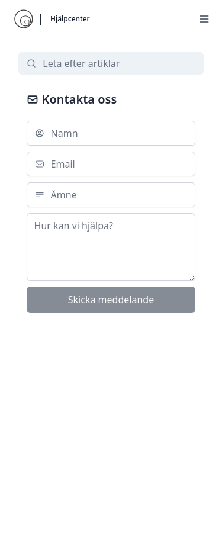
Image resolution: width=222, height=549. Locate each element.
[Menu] (204, 19)
